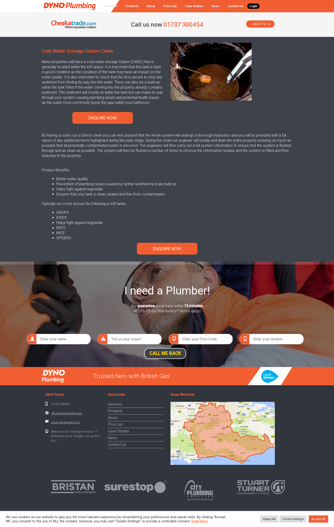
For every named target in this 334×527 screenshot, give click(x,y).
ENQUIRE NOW (103, 117)
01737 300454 (60, 404)
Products (131, 6)
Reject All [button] (269, 519)
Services (111, 6)
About (151, 6)
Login (253, 6)
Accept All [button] (318, 519)
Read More (199, 521)
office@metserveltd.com (66, 413)
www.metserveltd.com (65, 422)
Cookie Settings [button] (293, 519)
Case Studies (194, 6)
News (215, 6)
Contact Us (235, 6)
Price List (170, 6)
